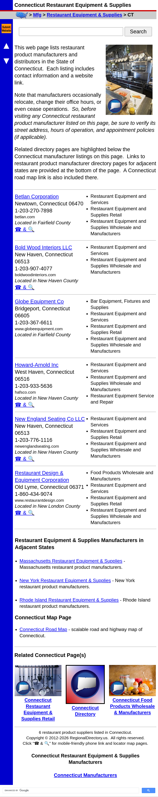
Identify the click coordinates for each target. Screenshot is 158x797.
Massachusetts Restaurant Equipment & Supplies (71, 561)
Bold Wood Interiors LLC (43, 247)
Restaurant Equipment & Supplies (84, 14)
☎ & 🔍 (25, 229)
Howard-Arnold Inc (37, 365)
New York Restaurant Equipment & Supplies (65, 580)
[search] (70, 790)
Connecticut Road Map (43, 629)
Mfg (37, 14)
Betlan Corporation (37, 197)
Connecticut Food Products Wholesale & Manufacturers (132, 706)
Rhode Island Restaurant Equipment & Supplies (69, 600)
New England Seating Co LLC (50, 419)
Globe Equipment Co (39, 301)
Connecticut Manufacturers (85, 775)
